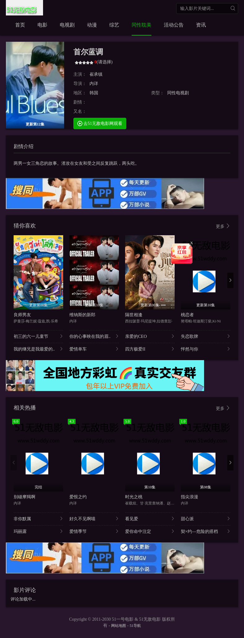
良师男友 (22, 315)
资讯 (201, 25)
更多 (223, 226)
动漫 (92, 25)
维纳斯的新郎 (82, 315)
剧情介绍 (23, 146)
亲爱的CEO (150, 336)
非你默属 (38, 518)
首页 (20, 25)
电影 (42, 25)
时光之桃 (133, 497)
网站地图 (118, 625)
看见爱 (150, 518)
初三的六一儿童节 (38, 336)
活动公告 (174, 25)
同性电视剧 (178, 93)
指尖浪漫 (189, 497)
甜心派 (205, 518)
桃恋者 (187, 315)
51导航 (135, 625)
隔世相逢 (133, 315)
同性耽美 (141, 25)
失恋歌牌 (205, 336)
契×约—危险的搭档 (205, 531)
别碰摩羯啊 (24, 497)
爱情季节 (94, 531)
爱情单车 (94, 348)
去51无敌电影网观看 (100, 123)
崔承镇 (95, 74)
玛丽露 (38, 531)
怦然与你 (205, 348)
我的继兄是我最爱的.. (38, 348)
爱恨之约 (78, 497)
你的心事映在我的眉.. (94, 336)
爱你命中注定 (150, 531)
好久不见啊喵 (94, 518)
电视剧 (67, 25)
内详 (93, 83)
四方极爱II (150, 348)
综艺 (114, 25)
